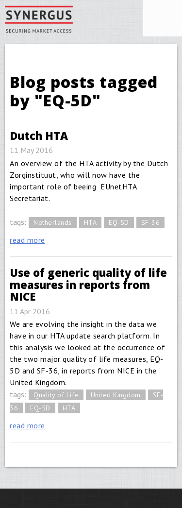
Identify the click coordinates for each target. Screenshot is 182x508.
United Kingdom (116, 394)
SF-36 (150, 222)
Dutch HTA (39, 135)
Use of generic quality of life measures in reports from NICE (88, 284)
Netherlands (52, 222)
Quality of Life (56, 394)
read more (27, 240)
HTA (90, 222)
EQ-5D (119, 222)
